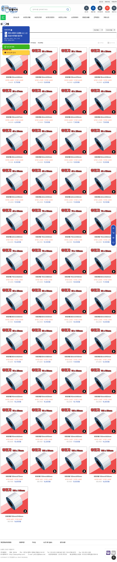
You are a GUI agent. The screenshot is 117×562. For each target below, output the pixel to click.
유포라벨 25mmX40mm (14, 77)
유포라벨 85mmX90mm (102, 357)
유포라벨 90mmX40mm (73, 396)
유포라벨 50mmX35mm (14, 197)
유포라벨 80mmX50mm (102, 317)
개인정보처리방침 (5, 542)
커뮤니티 (106, 17)
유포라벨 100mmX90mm (73, 476)
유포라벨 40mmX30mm (102, 117)
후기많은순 (33, 42)
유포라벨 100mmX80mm (43, 476)
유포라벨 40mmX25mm (73, 117)
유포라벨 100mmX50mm (73, 436)
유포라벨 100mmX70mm (14, 476)
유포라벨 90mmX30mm (43, 396)
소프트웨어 (74, 17)
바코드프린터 (50, 17)
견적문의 (96, 17)
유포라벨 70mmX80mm (43, 277)
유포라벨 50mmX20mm (43, 157)
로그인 (101, 2)
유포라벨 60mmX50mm (102, 197)
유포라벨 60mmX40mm (73, 197)
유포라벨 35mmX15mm (73, 77)
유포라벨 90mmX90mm (43, 436)
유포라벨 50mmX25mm (73, 157)
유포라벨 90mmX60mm (14, 436)
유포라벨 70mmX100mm (73, 277)
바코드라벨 (26, 17)
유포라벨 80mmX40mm (73, 317)
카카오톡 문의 (10, 52)
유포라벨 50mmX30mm (102, 157)
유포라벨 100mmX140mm (14, 516)
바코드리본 (38, 17)
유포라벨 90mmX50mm (102, 396)
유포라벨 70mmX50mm (102, 237)
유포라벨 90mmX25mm (14, 396)
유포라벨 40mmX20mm (43, 117)
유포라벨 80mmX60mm (14, 357)
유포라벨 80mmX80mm (43, 357)
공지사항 (62, 542)
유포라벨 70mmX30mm (43, 237)
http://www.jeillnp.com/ (17, 554)
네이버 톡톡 (9, 47)
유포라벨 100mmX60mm (102, 436)
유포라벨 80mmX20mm (102, 277)
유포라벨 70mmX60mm (14, 277)
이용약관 (21, 542)
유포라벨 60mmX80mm (14, 237)
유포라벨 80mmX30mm (43, 317)
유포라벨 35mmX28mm (102, 77)
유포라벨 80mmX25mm (14, 317)
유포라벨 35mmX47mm (14, 117)
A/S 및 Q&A (47, 542)
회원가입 (107, 2)
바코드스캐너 (62, 17)
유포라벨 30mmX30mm (43, 77)
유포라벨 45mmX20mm (14, 157)
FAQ (34, 542)
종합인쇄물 (85, 17)
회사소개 (16, 17)
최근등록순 (40, 42)
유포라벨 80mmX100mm (73, 357)
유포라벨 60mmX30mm (43, 197)
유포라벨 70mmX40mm (73, 237)
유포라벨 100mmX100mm (103, 476)
